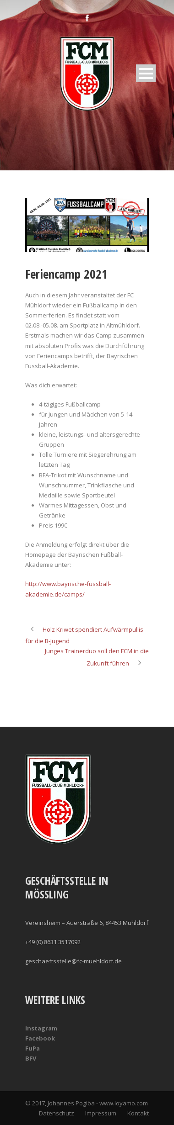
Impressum (100, 1113)
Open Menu (146, 73)
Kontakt (138, 1113)
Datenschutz (56, 1113)
